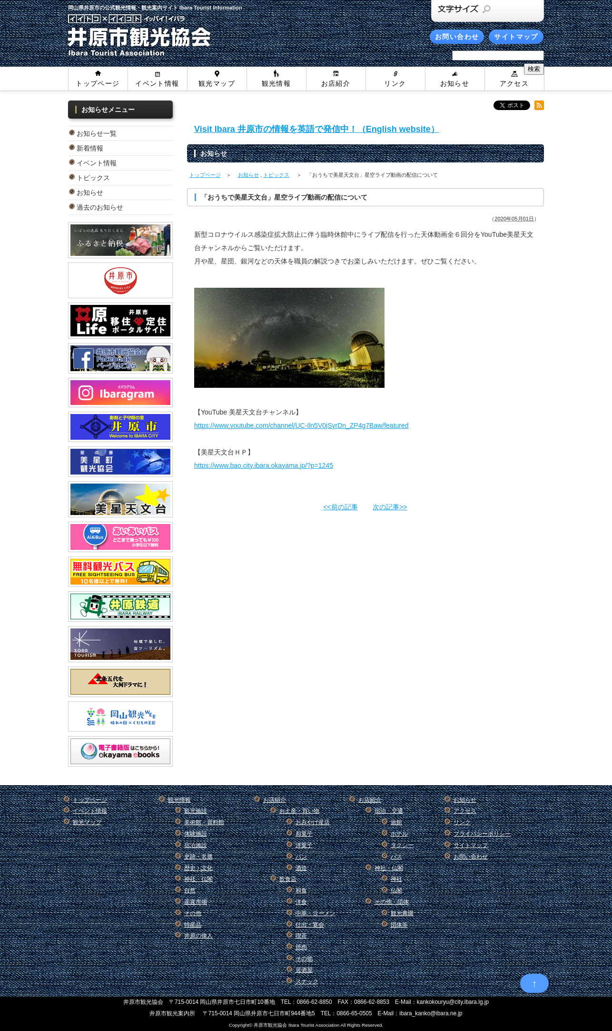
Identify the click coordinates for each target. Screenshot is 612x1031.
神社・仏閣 (198, 879)
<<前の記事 (340, 507)
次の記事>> (390, 507)
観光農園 (402, 913)
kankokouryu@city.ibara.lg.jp (453, 1002)
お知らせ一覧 (97, 133)
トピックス (93, 178)
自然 (190, 890)
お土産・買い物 (299, 811)
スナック (307, 981)
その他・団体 (392, 902)
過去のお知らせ (100, 207)
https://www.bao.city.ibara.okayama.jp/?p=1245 (263, 465)
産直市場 (195, 902)
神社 (396, 879)
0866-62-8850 (314, 1002)
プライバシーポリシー (482, 833)
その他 (192, 913)
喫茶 (301, 935)
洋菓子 (304, 845)
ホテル (399, 833)
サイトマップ (516, 36)
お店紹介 (336, 83)
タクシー (402, 845)
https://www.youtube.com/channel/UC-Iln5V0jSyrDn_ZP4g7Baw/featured (301, 425)
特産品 (192, 924)
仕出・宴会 (310, 924)
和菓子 (304, 833)
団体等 (399, 924)
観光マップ (216, 83)
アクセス (514, 83)
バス (396, 856)
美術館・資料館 (204, 822)
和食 (301, 890)
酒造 (301, 868)
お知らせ (455, 83)
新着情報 (90, 148)
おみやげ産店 (313, 822)
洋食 (301, 902)
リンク (395, 83)
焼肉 (301, 947)
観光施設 (195, 811)
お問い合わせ (457, 36)
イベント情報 (157, 83)
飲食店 (287, 879)
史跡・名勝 (198, 856)
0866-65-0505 (354, 1013)
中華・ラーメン (316, 913)
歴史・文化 (198, 868)
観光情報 (276, 83)
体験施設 (195, 833)
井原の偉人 (198, 935)
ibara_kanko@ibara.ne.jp (430, 1013)
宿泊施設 (195, 845)
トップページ (97, 83)
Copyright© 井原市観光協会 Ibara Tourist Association (284, 1025)
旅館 (396, 822)
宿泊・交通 (389, 811)
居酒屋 (304, 970)
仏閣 (396, 890)
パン (301, 856)
